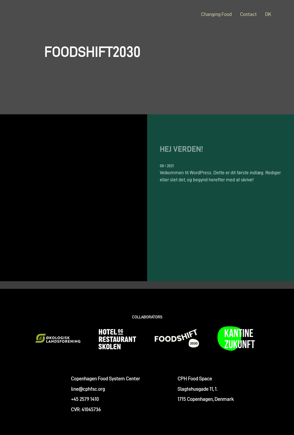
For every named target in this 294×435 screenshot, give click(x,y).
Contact (248, 14)
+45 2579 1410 (85, 401)
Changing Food (216, 14)
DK (268, 14)
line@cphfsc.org (88, 391)
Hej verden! (181, 148)
